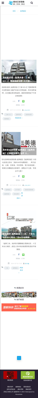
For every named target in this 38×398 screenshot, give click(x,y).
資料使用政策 (11, 389)
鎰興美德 (6, 194)
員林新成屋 (29, 114)
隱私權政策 (27, 387)
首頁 (14, 11)
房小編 (27, 263)
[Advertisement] (19, 34)
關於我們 (10, 387)
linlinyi (27, 110)
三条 (7, 268)
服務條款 (18, 387)
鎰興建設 (6, 119)
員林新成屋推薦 (29, 189)
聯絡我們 (28, 389)
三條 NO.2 (8, 114)
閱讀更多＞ (19, 118)
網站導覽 (20, 389)
